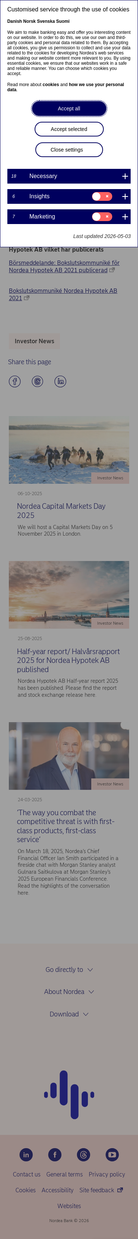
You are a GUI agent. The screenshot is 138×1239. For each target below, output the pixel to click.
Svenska (46, 21)
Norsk (29, 21)
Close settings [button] (67, 150)
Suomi (63, 21)
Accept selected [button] (69, 129)
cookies (51, 84)
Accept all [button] (69, 108)
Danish (14, 21)
